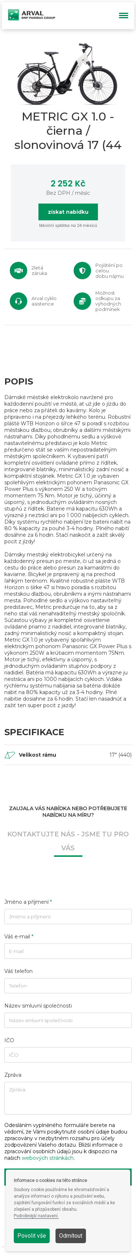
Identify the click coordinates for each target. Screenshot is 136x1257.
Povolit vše (31, 1235)
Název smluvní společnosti (38, 1005)
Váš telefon (18, 971)
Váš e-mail (18, 936)
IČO (9, 1040)
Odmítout (70, 1235)
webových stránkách (48, 1158)
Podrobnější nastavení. (36, 1215)
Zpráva (12, 1075)
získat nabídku (68, 212)
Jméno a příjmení (28, 902)
